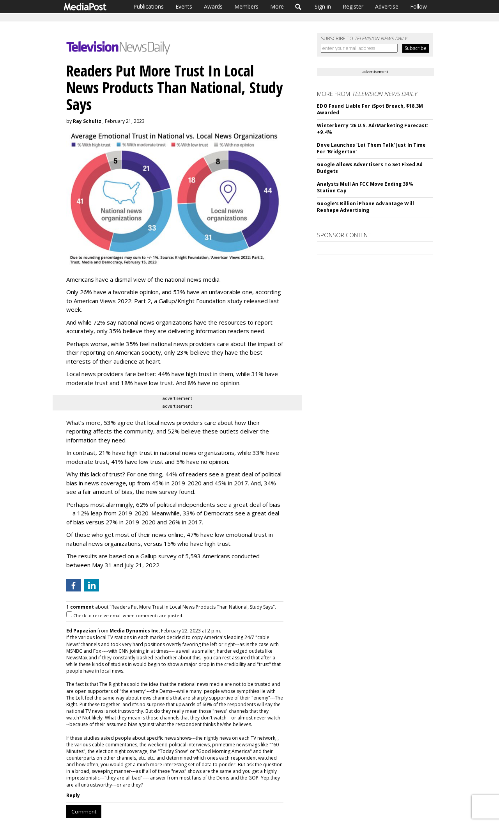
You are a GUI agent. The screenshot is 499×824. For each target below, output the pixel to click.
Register (353, 6)
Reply (73, 795)
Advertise (386, 6)
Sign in (323, 6)
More (277, 6)
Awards (213, 6)
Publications (148, 6)
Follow (418, 6)
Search (298, 6)
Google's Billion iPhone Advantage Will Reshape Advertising (365, 206)
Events (183, 6)
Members (246, 6)
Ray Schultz (87, 121)
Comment (83, 811)
